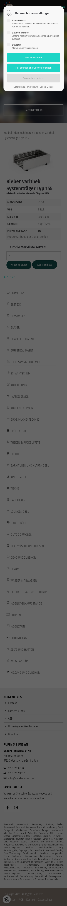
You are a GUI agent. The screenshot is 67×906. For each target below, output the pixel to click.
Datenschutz (20, 87)
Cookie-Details (46, 87)
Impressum (32, 87)
